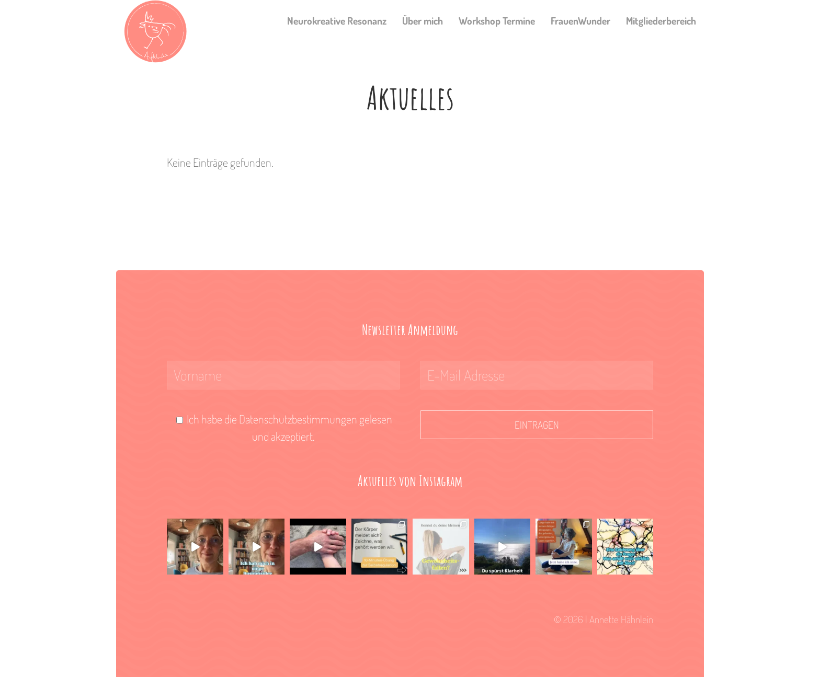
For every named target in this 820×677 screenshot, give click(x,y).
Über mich (422, 20)
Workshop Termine (497, 20)
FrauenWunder (580, 20)
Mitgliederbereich (661, 20)
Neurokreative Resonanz (336, 20)
